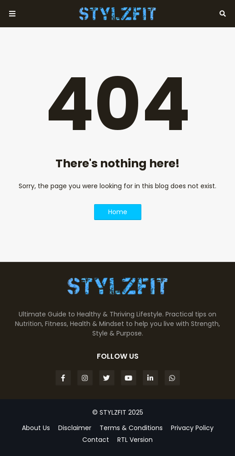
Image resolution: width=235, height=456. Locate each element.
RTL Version (135, 440)
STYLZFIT (113, 412)
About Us (36, 428)
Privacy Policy (192, 428)
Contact (95, 440)
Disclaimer (74, 428)
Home (117, 211)
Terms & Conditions (131, 428)
